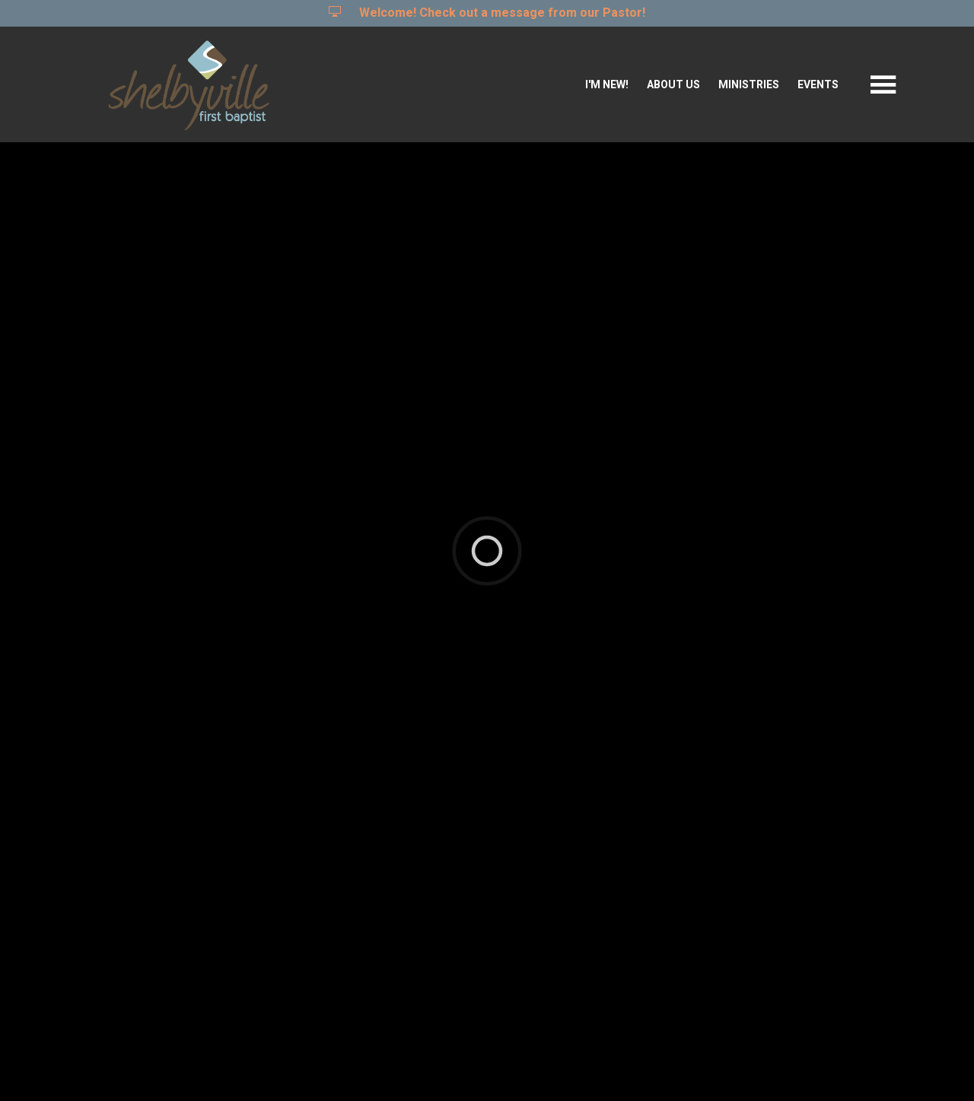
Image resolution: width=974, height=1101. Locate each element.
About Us (673, 85)
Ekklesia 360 (484, 1066)
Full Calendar (839, 646)
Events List (729, 646)
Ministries (748, 85)
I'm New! (607, 85)
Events (818, 85)
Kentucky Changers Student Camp (270, 853)
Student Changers (202, 917)
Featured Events (606, 646)
